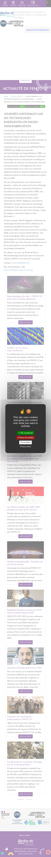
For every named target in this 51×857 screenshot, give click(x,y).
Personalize (25, 442)
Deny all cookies (25, 438)
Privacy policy (25, 446)
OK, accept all (25, 433)
